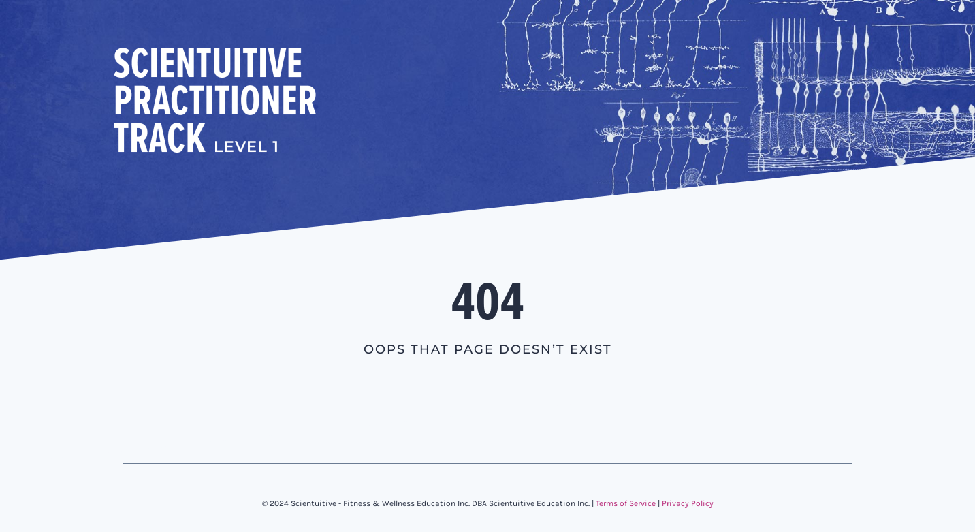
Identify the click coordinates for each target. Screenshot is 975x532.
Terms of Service (626, 503)
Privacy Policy (688, 503)
